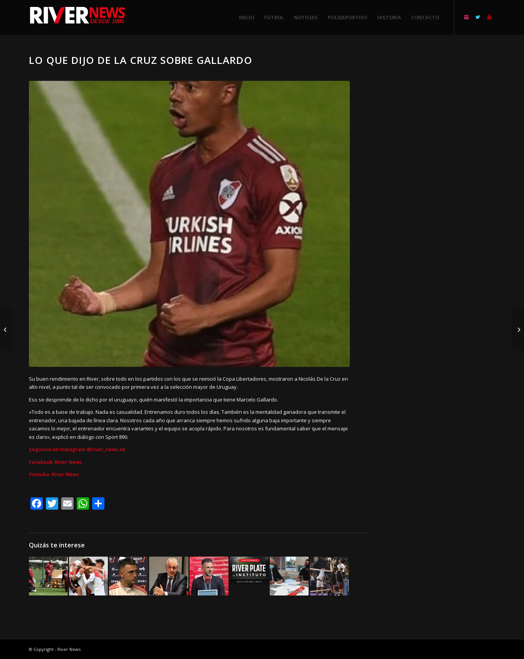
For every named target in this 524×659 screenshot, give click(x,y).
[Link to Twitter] (478, 17)
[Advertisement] (441, 169)
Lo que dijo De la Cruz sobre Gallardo (140, 60)
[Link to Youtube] (489, 17)
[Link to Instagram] (466, 17)
